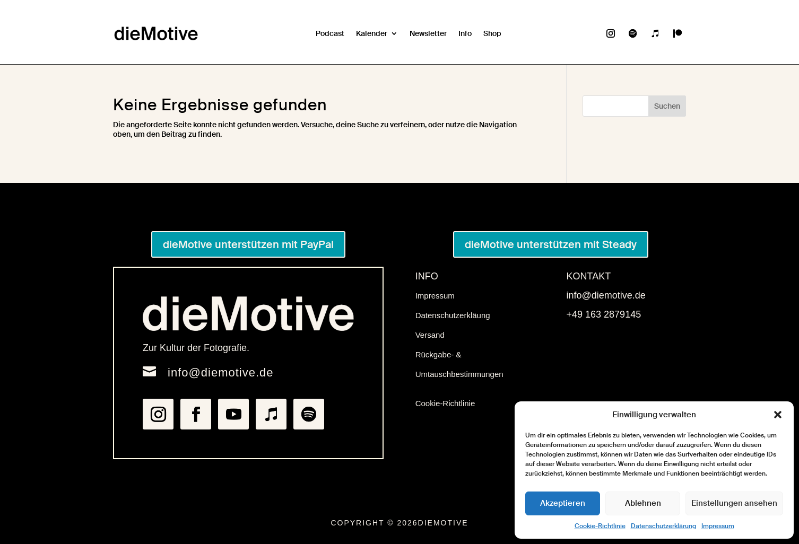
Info (465, 33)
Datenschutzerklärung (663, 526)
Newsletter (428, 33)
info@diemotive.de (221, 372)
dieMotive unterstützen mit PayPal (248, 244)
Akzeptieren (562, 503)
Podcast (330, 33)
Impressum (717, 526)
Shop (492, 33)
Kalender (371, 33)
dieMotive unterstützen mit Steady (551, 244)
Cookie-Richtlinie (600, 526)
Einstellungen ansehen (734, 503)
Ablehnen (643, 503)
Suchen (667, 106)
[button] (777, 414)
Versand (430, 334)
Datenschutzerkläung (452, 315)
